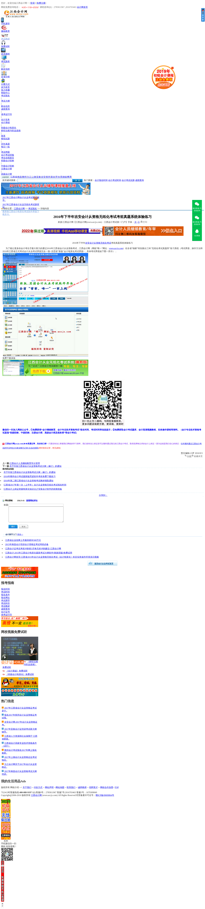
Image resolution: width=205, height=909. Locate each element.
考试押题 (5, 152)
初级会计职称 (7, 160)
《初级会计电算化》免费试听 (20, 674)
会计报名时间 (101, 180)
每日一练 (5, 147)
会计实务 (5, 119)
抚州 (48, 177)
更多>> (20, 534)
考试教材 (5, 606)
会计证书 (5, 612)
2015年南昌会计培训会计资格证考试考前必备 (26, 544)
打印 (145, 222)
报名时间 (5, 589)
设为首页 (5, 87)
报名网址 (5, 597)
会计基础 (5, 122)
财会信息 (5, 106)
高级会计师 (6, 174)
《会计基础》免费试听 (17, 671)
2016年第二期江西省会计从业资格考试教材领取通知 (28, 480)
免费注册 (41, 3)
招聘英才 (93, 787)
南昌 (19, 177)
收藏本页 (198, 456)
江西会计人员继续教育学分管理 (25, 463)
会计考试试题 (128, 180)
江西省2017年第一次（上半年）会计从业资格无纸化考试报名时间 (35, 485)
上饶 (34, 177)
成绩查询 (5, 109)
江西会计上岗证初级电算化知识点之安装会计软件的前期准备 (33, 489)
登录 (32, 3)
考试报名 (5, 95)
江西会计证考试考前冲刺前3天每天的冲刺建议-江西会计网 (33, 548)
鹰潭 (69, 177)
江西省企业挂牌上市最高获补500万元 (23, 540)
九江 (29, 177)
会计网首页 (82, 7)
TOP (117, 787)
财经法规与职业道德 (11, 130)
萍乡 (58, 177)
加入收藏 (5, 90)
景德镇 (63, 177)
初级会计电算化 (8, 128)
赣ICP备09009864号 (105, 795)
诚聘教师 (82, 787)
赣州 (24, 177)
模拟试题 (5, 139)
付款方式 (38, 787)
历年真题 (5, 144)
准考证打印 (6, 114)
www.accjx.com (116, 248)
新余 (53, 177)
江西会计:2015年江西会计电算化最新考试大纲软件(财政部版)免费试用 (38, 553)
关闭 (6, 841)
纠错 (189, 456)
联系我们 (71, 787)
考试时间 (5, 592)
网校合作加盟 (106, 787)
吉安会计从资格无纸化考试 (98, 243)
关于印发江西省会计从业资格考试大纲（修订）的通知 (35, 466)
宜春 (38, 177)
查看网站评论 (32, 501)
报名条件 (5, 595)
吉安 (43, 177)
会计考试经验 (7, 155)
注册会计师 (6, 169)
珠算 (3, 136)
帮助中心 (5, 93)
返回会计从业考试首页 (103, 564)
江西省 (14, 177)
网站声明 (49, 787)
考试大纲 (5, 101)
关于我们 (27, 787)
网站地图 (60, 787)
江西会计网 (19, 208)
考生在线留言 (7, 158)
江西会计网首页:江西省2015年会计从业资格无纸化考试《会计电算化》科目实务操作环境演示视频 (52, 557)
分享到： (103, 495)
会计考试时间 (114, 180)
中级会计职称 (7, 166)
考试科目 (5, 603)
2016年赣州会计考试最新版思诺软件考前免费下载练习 (30, 476)
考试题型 (5, 600)
